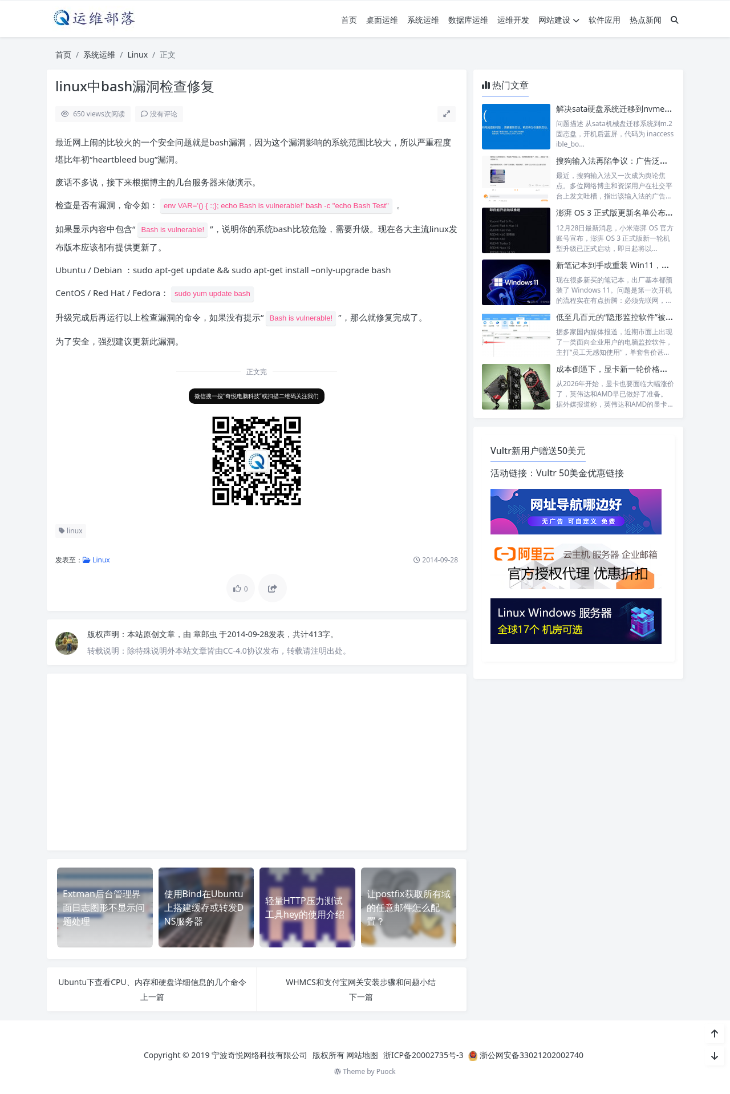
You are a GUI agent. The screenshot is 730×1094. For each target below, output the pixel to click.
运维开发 (513, 19)
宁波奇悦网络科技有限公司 (259, 1055)
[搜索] (674, 19)
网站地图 (362, 1055)
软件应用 (604, 19)
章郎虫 (206, 634)
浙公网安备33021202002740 (531, 1055)
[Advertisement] (256, 762)
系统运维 (423, 19)
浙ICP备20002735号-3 (423, 1055)
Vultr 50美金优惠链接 (580, 473)
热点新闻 (646, 19)
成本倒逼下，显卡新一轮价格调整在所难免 (632, 368)
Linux (137, 54)
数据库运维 (468, 19)
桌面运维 (382, 19)
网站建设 (558, 19)
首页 (349, 19)
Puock (386, 1071)
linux (71, 531)
